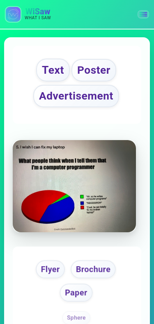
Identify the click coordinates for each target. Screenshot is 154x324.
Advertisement (76, 96)
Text (53, 69)
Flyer (50, 269)
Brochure (93, 269)
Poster (93, 70)
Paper (76, 292)
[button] (143, 14)
